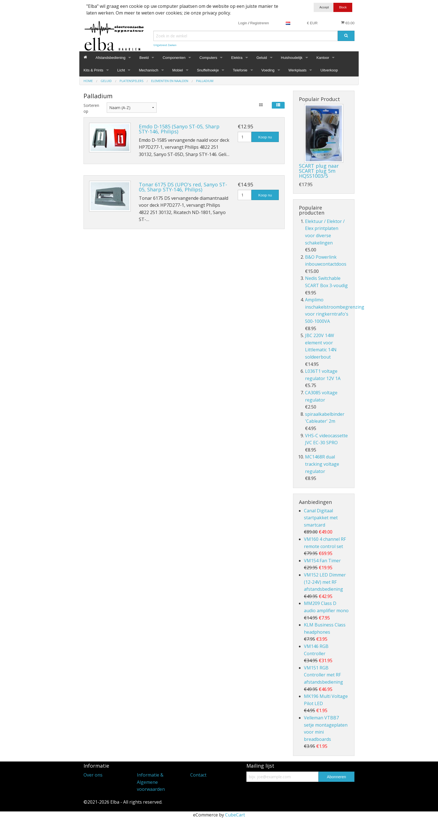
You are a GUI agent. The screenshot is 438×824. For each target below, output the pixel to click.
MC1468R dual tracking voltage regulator (322, 464)
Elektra (236, 58)
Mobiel (177, 70)
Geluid (261, 58)
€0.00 (347, 23)
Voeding (268, 70)
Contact (198, 775)
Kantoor (322, 58)
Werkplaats (298, 70)
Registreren (259, 23)
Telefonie (240, 70)
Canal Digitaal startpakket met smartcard (321, 518)
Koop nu (265, 137)
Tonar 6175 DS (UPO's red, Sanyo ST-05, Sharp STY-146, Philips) (183, 187)
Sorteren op (91, 108)
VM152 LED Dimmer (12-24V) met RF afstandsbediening (325, 582)
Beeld (144, 58)
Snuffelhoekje (208, 70)
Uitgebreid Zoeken (165, 45)
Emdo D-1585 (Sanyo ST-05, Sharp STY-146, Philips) (179, 129)
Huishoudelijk (292, 58)
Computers (208, 58)
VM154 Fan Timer (322, 561)
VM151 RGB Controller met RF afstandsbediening (323, 675)
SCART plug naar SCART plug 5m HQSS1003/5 (319, 170)
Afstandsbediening (110, 58)
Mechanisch (148, 70)
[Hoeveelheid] (244, 137)
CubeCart (235, 815)
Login (242, 23)
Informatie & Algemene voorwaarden (151, 782)
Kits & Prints (93, 70)
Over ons (93, 775)
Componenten (174, 58)
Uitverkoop (329, 70)
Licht (121, 70)
